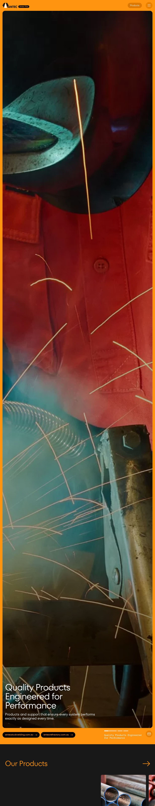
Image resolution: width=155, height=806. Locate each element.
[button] (9, 369)
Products (134, 5)
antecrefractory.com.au (58, 734)
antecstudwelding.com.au (21, 734)
